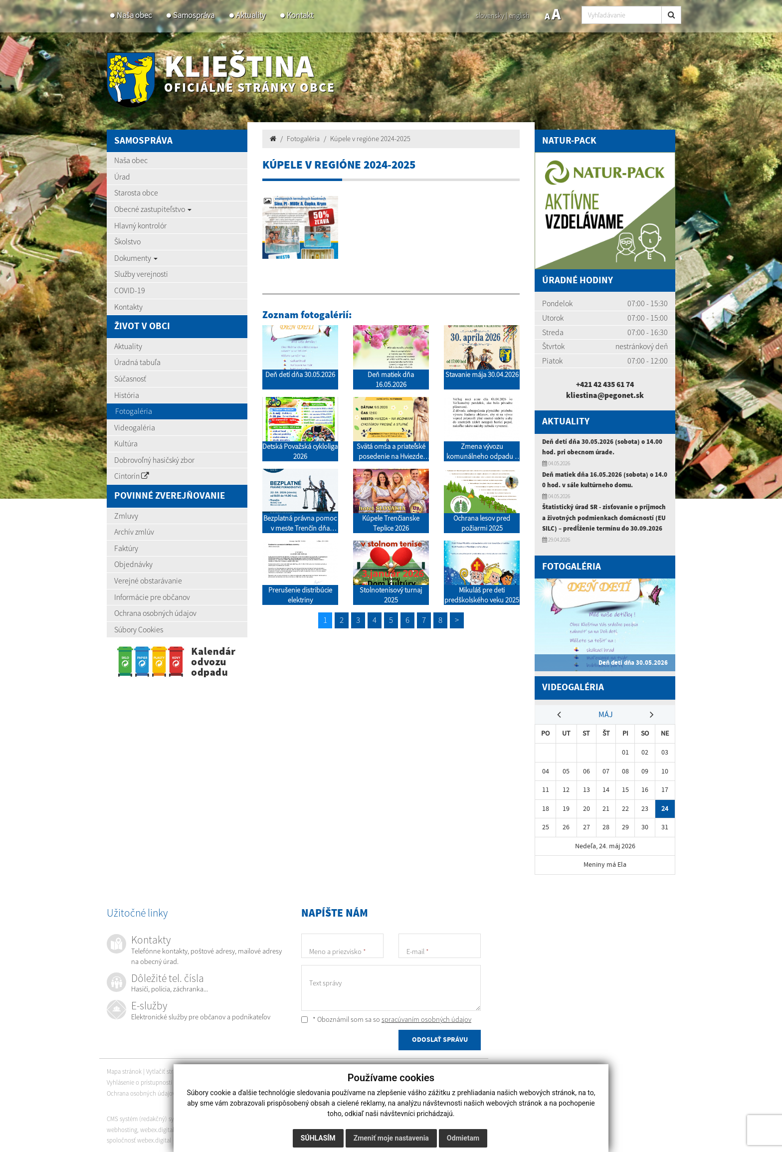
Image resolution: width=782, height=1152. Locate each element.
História (126, 395)
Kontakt (300, 15)
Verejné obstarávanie (148, 580)
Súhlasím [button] (318, 1138)
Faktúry (126, 548)
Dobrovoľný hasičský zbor (154, 460)
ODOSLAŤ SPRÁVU (440, 1039)
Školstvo (127, 241)
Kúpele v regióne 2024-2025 (370, 138)
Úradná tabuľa (137, 362)
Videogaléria (134, 427)
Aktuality (250, 15)
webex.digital (157, 1128)
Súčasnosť (130, 379)
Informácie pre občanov (152, 597)
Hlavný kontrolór (140, 225)
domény (188, 1128)
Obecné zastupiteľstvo (153, 209)
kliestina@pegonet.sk (605, 395)
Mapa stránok (124, 1070)
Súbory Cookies (138, 629)
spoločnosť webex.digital (139, 1139)
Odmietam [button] (463, 1138)
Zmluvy (126, 516)
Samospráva (193, 15)
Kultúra (126, 443)
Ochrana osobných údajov (155, 613)
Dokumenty (136, 258)
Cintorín (131, 476)
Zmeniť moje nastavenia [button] (391, 1138)
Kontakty (128, 307)
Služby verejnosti (141, 274)
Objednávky (133, 564)
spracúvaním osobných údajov (426, 1017)
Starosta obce (136, 192)
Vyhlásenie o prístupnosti (139, 1081)
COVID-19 (129, 290)
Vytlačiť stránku (170, 1070)
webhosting (122, 1128)
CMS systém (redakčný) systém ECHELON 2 (163, 1117)
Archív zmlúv (134, 532)
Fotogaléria (133, 411)
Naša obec (134, 15)
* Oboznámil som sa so (386, 1017)
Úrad (122, 177)
